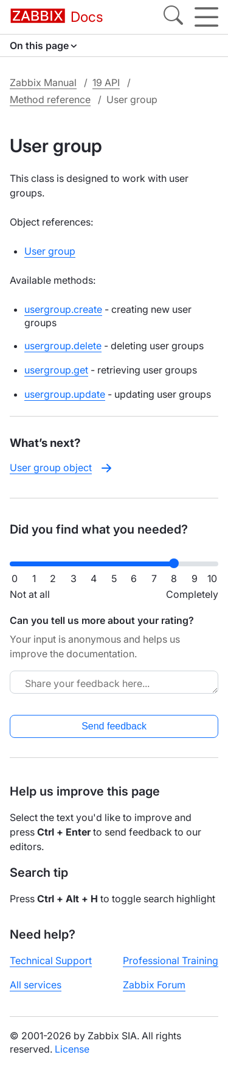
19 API (106, 82)
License (72, 1049)
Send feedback (114, 726)
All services (35, 985)
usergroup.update (64, 394)
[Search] (173, 16)
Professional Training (170, 960)
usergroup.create (63, 309)
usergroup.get (56, 370)
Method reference (50, 99)
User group (49, 251)
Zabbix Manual (43, 82)
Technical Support (51, 960)
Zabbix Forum (154, 985)
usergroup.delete (63, 346)
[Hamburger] (206, 17)
